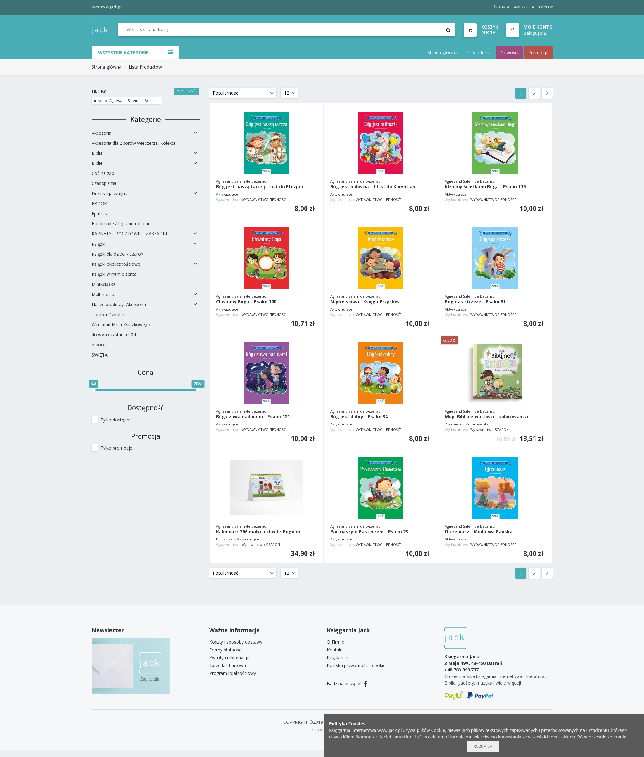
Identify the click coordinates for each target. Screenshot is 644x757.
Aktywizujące (227, 194)
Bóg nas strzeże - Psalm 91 (475, 302)
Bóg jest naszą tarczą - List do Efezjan (259, 187)
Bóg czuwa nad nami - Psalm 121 (253, 417)
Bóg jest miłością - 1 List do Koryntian (372, 187)
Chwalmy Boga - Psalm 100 (246, 302)
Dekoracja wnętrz (110, 193)
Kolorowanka (477, 424)
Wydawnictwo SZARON (489, 429)
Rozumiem (483, 746)
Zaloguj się (535, 33)
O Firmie (335, 642)
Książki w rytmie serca (114, 274)
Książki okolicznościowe (116, 264)
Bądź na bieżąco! (347, 684)
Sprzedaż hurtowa (227, 665)
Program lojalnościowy (232, 673)
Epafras (99, 214)
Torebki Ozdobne (109, 314)
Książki (98, 244)
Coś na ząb (103, 173)
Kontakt (546, 7)
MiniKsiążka (103, 284)
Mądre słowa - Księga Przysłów (365, 302)
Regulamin (337, 657)
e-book (99, 344)
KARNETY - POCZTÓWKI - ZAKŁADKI (129, 234)
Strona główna (442, 52)
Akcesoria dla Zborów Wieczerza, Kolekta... (135, 143)
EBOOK (99, 203)
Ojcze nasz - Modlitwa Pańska (479, 532)
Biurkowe (224, 539)
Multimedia (103, 294)
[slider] (93, 390)
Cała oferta (478, 52)
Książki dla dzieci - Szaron (117, 254)
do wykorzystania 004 (114, 334)
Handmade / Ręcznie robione (121, 224)
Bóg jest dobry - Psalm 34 (359, 417)
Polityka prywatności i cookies (357, 665)
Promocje (538, 52)
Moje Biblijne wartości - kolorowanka (486, 417)
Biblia (97, 153)
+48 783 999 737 (511, 7)
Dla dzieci (453, 424)
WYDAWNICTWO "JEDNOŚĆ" (264, 199)
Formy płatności (225, 650)
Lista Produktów (145, 67)
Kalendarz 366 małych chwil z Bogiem (258, 532)
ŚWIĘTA (100, 355)
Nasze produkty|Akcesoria (119, 304)
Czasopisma (104, 183)
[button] (529, 30)
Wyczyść (186, 91)
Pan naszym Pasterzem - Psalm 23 (369, 532)
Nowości (509, 52)
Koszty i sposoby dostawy (235, 642)
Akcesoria (101, 133)
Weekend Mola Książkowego (121, 324)
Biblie (97, 163)
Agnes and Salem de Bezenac (128, 100)
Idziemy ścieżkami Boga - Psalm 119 (485, 187)
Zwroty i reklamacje (229, 657)
